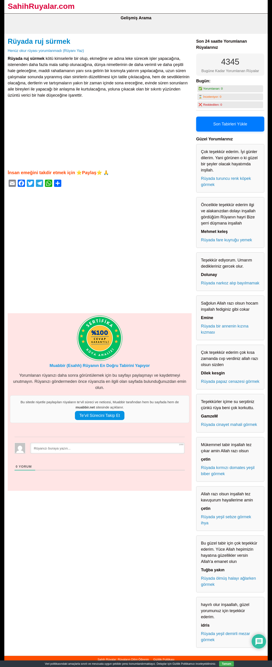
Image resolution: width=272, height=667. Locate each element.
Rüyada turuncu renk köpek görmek (226, 181)
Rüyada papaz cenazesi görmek (230, 381)
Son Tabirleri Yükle (230, 124)
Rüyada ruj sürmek (39, 41)
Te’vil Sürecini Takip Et (99, 415)
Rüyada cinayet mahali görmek (229, 424)
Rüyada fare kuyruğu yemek (226, 240)
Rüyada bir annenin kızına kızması (224, 329)
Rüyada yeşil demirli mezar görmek (225, 636)
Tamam (226, 663)
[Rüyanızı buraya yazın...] (107, 448)
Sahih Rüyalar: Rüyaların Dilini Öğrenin (123, 659)
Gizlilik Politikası (163, 659)
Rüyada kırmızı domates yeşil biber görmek (228, 470)
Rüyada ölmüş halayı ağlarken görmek (228, 581)
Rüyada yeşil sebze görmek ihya (226, 520)
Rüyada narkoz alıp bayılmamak (230, 283)
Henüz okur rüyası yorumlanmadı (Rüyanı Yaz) (46, 51)
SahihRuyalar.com (41, 6)
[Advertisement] (100, 134)
